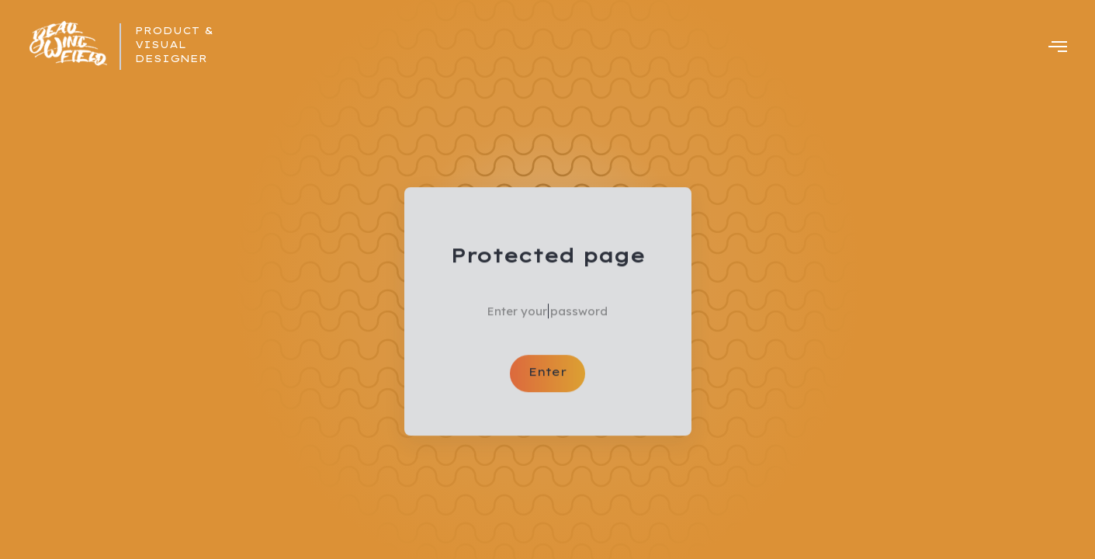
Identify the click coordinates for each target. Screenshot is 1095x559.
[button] (1057, 46)
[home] (69, 46)
